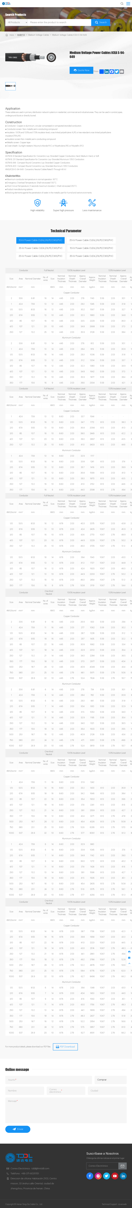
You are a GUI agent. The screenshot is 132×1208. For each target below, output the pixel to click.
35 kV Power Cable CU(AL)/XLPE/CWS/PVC (40, 247)
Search (101, 22)
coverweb (122, 1203)
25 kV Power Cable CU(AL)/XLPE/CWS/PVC (91, 239)
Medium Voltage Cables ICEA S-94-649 (68, 35)
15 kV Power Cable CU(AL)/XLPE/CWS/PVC (40, 239)
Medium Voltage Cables (38, 35)
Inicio (12, 35)
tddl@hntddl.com (40, 1167)
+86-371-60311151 (30, 1172)
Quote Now (81, 69)
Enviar (17, 1128)
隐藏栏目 (21, 35)
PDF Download (65, 1045)
